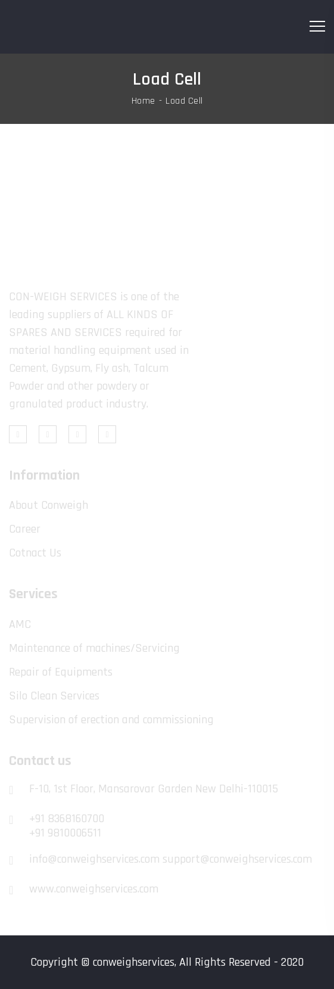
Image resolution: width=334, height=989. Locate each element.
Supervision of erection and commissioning (111, 719)
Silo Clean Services (54, 696)
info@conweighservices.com (94, 859)
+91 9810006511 (65, 833)
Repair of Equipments (61, 672)
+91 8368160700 (66, 818)
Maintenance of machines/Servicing (94, 648)
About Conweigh (48, 505)
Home (143, 101)
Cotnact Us (35, 553)
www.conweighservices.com (93, 889)
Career (24, 529)
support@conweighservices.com (237, 859)
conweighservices (133, 962)
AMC (20, 624)
